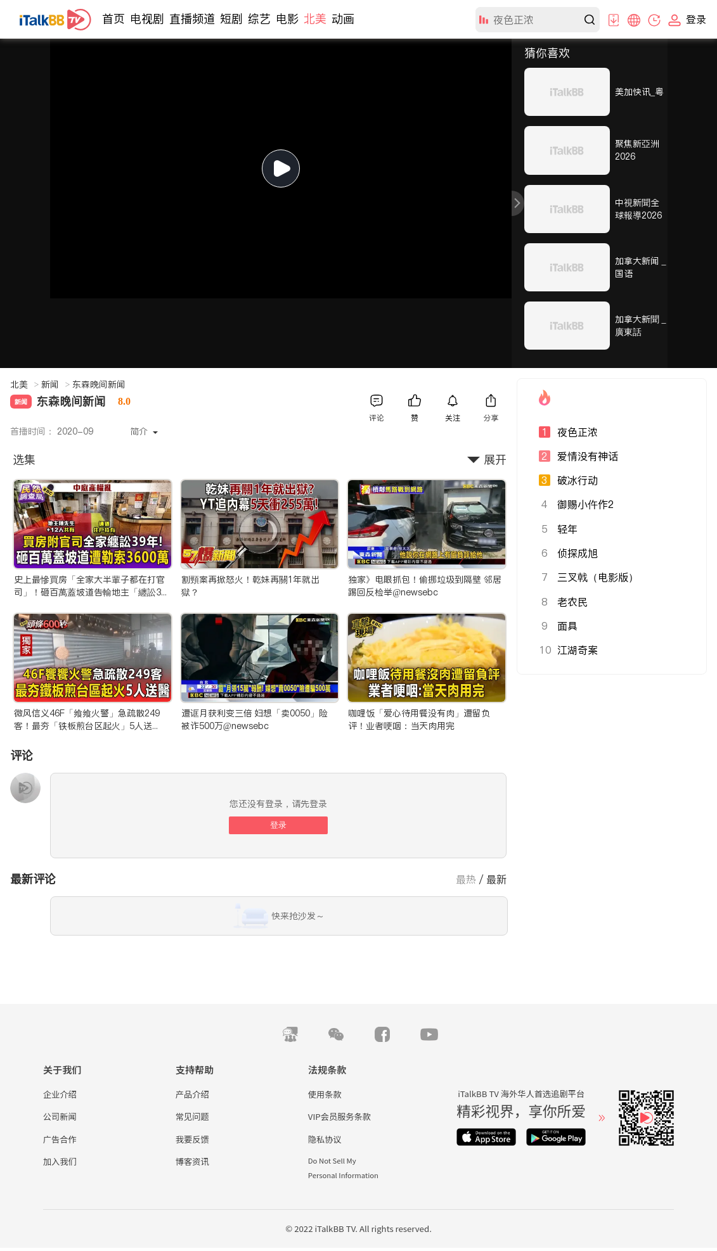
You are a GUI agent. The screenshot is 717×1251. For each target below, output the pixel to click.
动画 (343, 19)
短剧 (231, 19)
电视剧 (147, 19)
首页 (113, 19)
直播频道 (192, 19)
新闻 (55, 384)
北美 (315, 19)
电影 (287, 19)
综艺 (259, 19)
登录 (278, 825)
